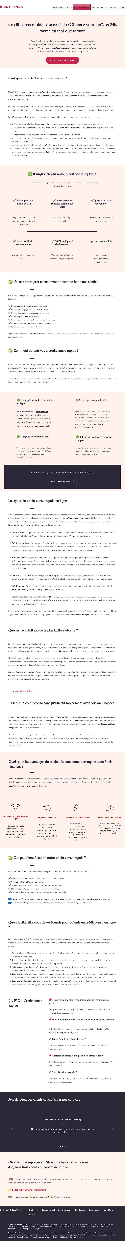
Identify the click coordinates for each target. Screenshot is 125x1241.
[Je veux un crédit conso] (62, 60)
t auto (96, 1210)
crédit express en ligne (21, 658)
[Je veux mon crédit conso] (62, 481)
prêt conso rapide (26, 651)
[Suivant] (113, 1130)
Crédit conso (34, 1210)
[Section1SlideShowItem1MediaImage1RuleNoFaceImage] (60, 1146)
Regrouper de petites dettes (24, 320)
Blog (104, 1210)
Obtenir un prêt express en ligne (22, 364)
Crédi (91, 1210)
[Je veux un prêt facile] (22, 691)
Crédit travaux (64, 1210)
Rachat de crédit (79, 1210)
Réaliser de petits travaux (22, 327)
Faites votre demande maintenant (28, 1189)
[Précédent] (12, 1130)
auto (33, 95)
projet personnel (42, 309)
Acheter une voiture (20, 323)
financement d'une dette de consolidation (32, 152)
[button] (68, 7)
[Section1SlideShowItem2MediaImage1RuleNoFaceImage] (62, 1146)
